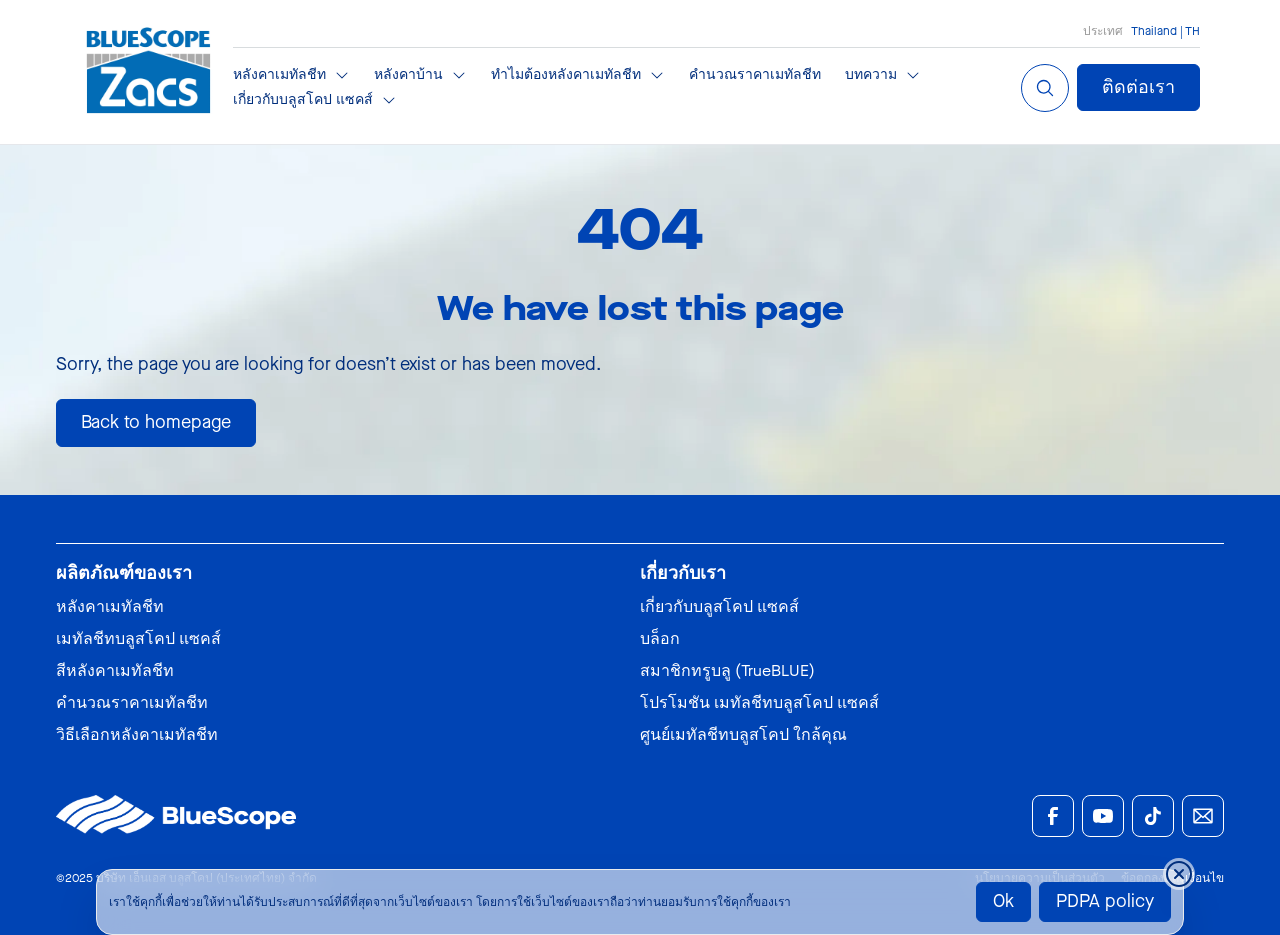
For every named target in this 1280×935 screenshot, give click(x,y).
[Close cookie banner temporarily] (1179, 874)
